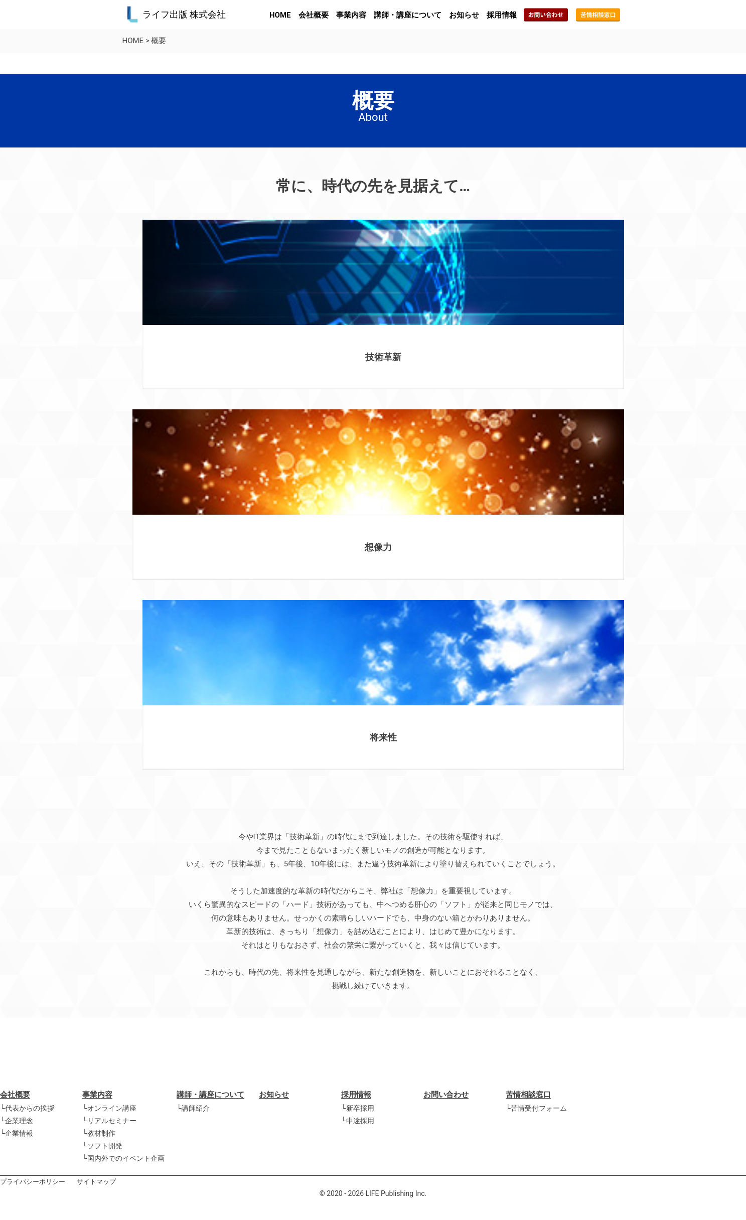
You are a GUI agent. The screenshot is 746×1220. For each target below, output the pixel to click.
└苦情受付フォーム (536, 1108)
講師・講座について (407, 15)
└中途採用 (357, 1121)
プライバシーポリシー (32, 1181)
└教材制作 (98, 1133)
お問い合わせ (446, 1094)
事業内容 (351, 15)
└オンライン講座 (109, 1108)
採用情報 (502, 15)
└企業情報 (16, 1133)
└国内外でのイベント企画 (123, 1158)
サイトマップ (96, 1181)
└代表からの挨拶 (27, 1108)
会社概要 (314, 15)
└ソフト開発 (102, 1146)
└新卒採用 (357, 1108)
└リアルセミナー (109, 1121)
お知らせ (464, 15)
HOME (280, 15)
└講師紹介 (193, 1108)
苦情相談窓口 (528, 1094)
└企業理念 (16, 1121)
